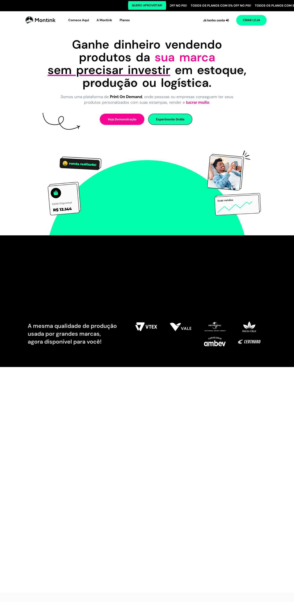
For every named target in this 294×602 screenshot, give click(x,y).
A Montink (104, 20)
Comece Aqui (78, 20)
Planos (125, 20)
